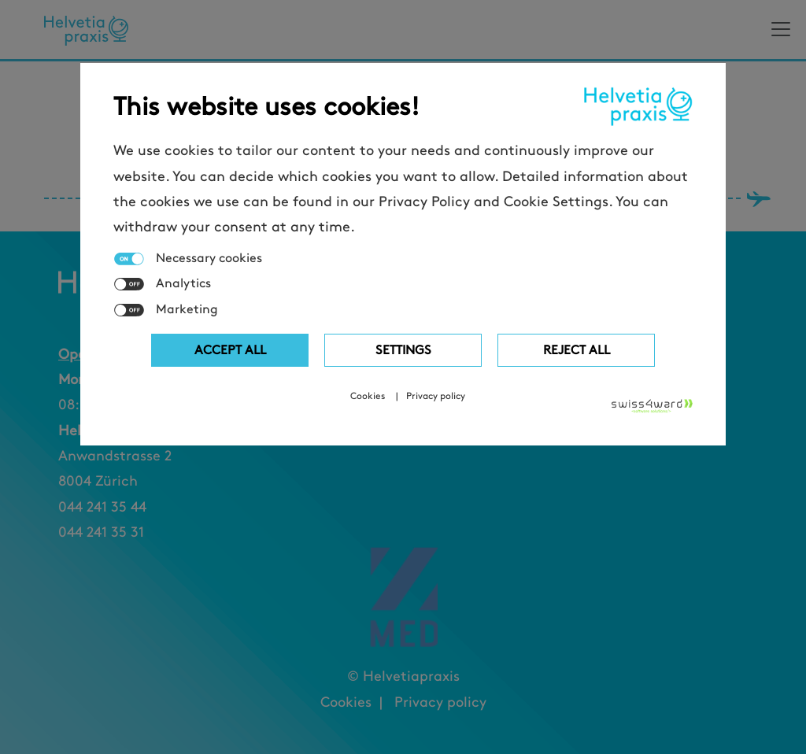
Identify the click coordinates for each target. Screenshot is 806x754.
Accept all (230, 349)
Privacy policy (435, 395)
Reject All (576, 349)
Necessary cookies (209, 258)
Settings (403, 349)
